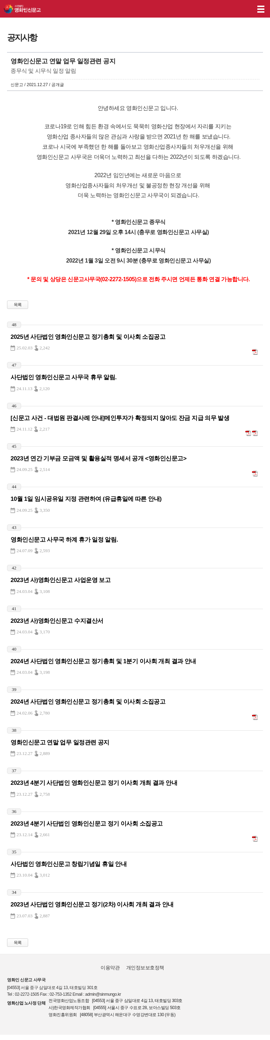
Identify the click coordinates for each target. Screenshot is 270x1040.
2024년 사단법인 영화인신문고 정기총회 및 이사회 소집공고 (88, 701)
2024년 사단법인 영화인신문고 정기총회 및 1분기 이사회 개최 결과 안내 (103, 661)
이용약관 (110, 967)
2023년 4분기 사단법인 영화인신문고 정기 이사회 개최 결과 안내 (94, 783)
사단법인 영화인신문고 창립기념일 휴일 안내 (69, 864)
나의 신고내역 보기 (231, 9)
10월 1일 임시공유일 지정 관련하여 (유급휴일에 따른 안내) (86, 499)
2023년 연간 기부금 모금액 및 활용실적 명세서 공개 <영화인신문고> (98, 458)
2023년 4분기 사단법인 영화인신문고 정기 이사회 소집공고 (87, 823)
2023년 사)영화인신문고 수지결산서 (57, 621)
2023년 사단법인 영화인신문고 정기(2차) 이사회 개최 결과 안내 (92, 904)
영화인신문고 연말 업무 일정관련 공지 (60, 742)
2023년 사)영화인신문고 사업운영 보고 (60, 580)
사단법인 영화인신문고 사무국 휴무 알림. (63, 377)
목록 (18, 304)
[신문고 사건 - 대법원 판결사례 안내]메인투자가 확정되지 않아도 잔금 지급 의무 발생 (120, 418)
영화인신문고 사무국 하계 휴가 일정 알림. (64, 539)
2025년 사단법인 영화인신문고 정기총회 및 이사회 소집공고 (88, 337)
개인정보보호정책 (145, 967)
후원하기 (244, 9)
